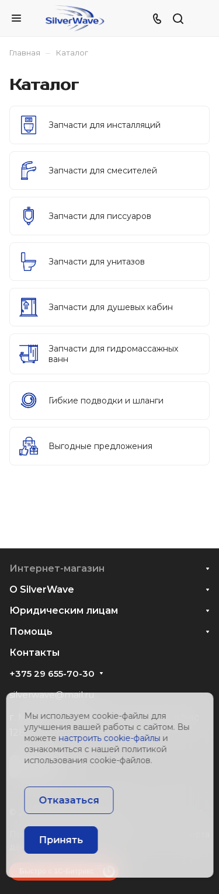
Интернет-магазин (57, 568)
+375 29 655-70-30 (52, 674)
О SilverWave (41, 589)
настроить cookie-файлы (109, 738)
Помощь (31, 631)
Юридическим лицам (63, 610)
